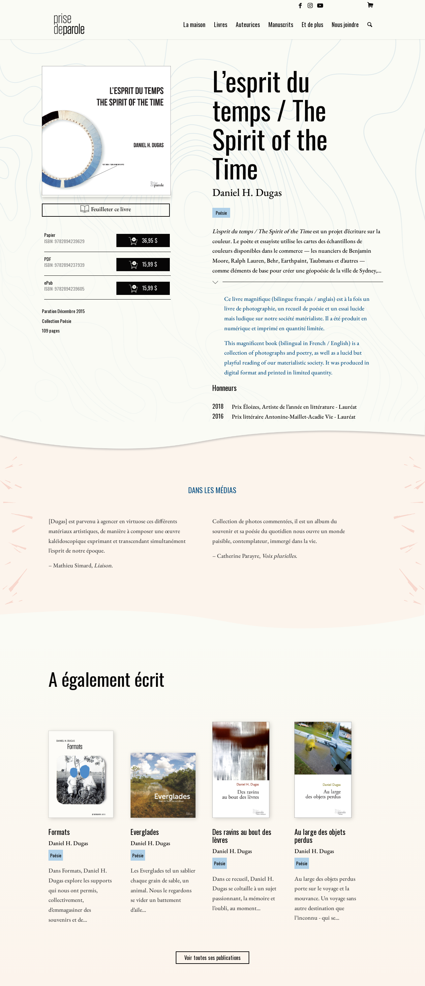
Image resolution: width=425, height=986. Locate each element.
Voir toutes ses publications (212, 958)
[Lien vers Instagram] (310, 5)
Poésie (221, 212)
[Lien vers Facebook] (300, 5)
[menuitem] (370, 5)
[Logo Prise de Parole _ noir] (77, 24)
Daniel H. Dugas (247, 192)
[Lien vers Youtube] (320, 5)
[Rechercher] (370, 24)
